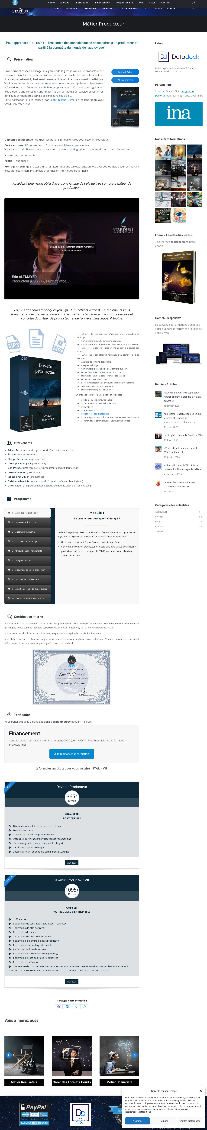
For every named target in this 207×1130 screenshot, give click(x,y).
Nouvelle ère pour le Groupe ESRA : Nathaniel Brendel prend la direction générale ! (182, 402)
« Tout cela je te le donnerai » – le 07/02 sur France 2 (181, 455)
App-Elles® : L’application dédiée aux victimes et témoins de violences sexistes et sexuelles (182, 423)
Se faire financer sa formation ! (72, 759)
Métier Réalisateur (24, 1088)
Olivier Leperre (16, 491)
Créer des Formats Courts (72, 1088)
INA (200, 101)
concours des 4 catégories (97, 419)
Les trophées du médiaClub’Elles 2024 (183, 440)
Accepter (137, 1121)
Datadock (193, 73)
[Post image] (158, 399)
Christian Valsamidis (18, 486)
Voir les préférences (190, 1121)
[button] (200, 1090)
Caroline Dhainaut (17, 477)
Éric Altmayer (15, 460)
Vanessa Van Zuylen (18, 482)
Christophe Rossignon (20, 468)
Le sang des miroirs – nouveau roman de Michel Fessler (179, 489)
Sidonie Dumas (16, 455)
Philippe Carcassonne (19, 464)
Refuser (164, 1121)
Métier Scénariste (119, 1088)
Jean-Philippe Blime (62, 105)
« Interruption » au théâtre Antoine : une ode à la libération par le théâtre (182, 472)
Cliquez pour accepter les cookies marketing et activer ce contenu (72, 254)
